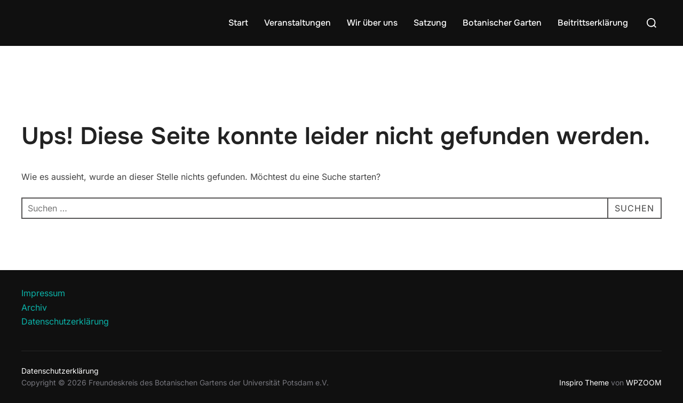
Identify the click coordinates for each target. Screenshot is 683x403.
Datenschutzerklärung (65, 321)
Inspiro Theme (584, 382)
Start (238, 22)
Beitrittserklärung (593, 22)
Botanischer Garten (502, 22)
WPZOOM (644, 382)
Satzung (430, 22)
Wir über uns (372, 22)
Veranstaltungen (297, 22)
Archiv (34, 307)
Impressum (43, 293)
